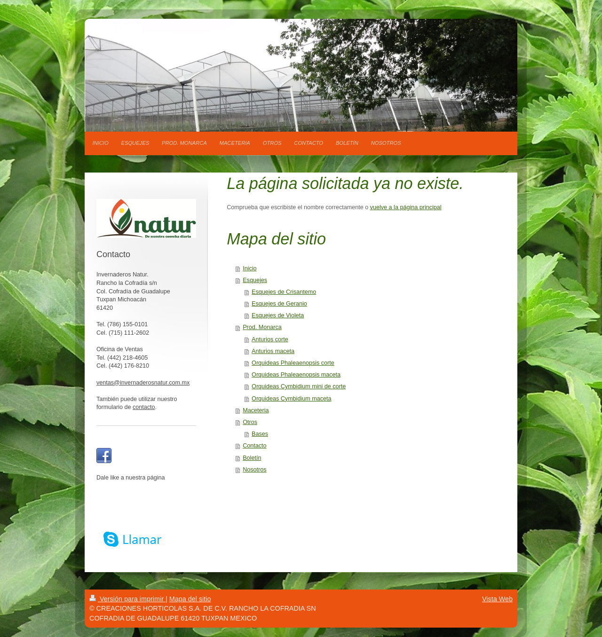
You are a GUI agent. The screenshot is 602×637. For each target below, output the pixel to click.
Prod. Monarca (262, 327)
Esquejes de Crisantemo (284, 292)
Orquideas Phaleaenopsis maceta (296, 374)
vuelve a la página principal (406, 207)
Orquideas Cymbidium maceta (291, 398)
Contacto (254, 445)
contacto (144, 407)
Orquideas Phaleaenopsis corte (293, 363)
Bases (260, 434)
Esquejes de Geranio (279, 303)
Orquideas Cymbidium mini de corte (299, 386)
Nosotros (254, 469)
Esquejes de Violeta (278, 315)
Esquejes (255, 280)
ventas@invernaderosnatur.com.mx (143, 382)
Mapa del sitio (190, 599)
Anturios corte (270, 339)
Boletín (252, 458)
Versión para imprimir (127, 599)
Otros (250, 422)
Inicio (249, 268)
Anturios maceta (273, 351)
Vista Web (497, 599)
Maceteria (256, 410)
